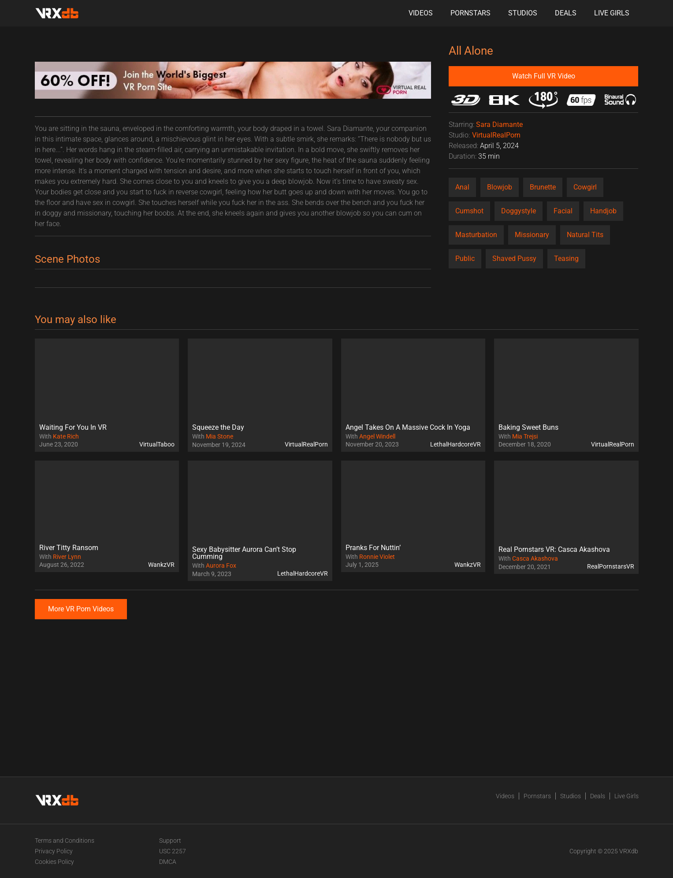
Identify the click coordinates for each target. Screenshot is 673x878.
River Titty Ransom (68, 547)
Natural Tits (585, 235)
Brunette (543, 187)
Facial (563, 211)
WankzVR (161, 564)
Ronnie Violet (377, 556)
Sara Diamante (499, 124)
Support (170, 840)
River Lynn (67, 556)
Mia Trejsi (525, 436)
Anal (462, 187)
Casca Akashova (535, 558)
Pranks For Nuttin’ (373, 547)
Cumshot (469, 211)
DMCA (167, 861)
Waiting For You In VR (73, 427)
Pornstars (470, 13)
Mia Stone (219, 436)
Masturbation (476, 235)
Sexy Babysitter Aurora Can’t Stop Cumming (244, 553)
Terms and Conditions (64, 840)
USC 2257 (172, 851)
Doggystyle (518, 211)
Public (465, 258)
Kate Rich (66, 436)
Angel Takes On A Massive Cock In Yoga (408, 427)
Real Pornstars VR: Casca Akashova (554, 549)
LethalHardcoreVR (455, 444)
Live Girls (611, 13)
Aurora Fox (221, 565)
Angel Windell (377, 436)
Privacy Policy (54, 851)
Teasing (566, 258)
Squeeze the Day (218, 427)
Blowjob (499, 187)
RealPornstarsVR (610, 566)
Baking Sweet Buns (528, 427)
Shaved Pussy (514, 258)
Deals (565, 13)
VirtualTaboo (157, 444)
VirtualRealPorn (496, 135)
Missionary (532, 235)
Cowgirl (585, 187)
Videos (421, 13)
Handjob (603, 211)
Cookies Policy (54, 861)
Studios (522, 13)
